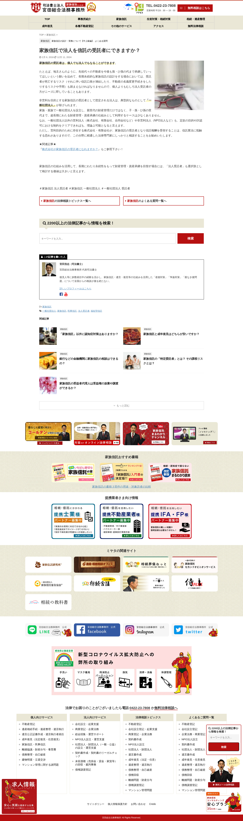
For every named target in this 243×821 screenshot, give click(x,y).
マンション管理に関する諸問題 (40, 764)
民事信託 (72, 311)
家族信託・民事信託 (34, 744)
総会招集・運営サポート (89, 734)
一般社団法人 (49, 311)
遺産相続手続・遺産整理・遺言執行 (43, 729)
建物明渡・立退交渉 (34, 759)
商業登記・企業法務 (87, 729)
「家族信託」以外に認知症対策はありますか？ (88, 334)
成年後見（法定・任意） (142, 759)
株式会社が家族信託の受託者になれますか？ (70, 149)
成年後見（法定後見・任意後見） (41, 739)
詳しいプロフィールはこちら (75, 288)
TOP (47, 19)
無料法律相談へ (166, 708)
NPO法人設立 (136, 744)
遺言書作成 (135, 754)
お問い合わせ (138, 804)
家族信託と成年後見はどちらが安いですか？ (171, 334)
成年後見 (47, 26)
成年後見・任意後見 (193, 759)
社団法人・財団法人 (140, 749)
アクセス (158, 26)
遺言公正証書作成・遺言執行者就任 (43, 734)
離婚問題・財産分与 (140, 779)
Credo (152, 804)
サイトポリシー (95, 804)
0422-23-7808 (140, 708)
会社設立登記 (189, 729)
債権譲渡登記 (83, 769)
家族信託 (121, 19)
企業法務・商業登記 (193, 734)
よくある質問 (101, 41)
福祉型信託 (96, 311)
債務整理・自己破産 (34, 754)
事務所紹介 (84, 19)
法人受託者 (84, 311)
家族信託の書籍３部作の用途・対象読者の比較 (121, 486)
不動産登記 (28, 724)
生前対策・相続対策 (158, 19)
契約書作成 (135, 739)
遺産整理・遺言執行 (140, 764)
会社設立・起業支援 (87, 724)
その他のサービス (121, 26)
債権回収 (133, 774)
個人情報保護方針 (117, 804)
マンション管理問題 (140, 790)
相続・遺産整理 (196, 19)
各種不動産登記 (84, 26)
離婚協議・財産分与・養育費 (39, 749)
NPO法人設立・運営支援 (90, 739)
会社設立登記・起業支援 (142, 729)
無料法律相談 (196, 26)
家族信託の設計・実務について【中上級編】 (73, 41)
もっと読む (123, 405)
